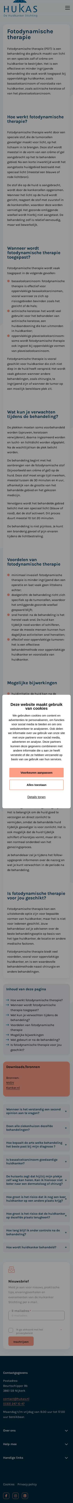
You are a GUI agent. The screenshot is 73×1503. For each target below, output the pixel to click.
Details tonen (36, 797)
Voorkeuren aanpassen (37, 772)
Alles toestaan (37, 784)
